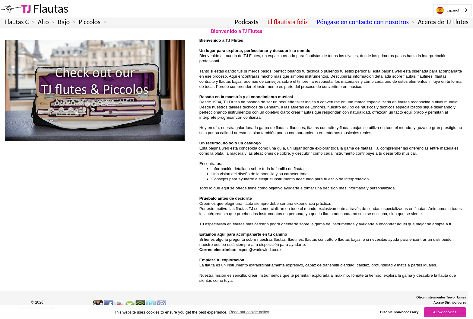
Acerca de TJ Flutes (443, 22)
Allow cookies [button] (445, 312)
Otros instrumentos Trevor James (441, 297)
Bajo (65, 22)
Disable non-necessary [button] (399, 312)
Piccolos (91, 22)
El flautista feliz (288, 22)
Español (447, 10)
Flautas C (18, 22)
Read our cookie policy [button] (249, 312)
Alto (45, 22)
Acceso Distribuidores (449, 302)
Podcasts (247, 22)
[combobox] (452, 10)
